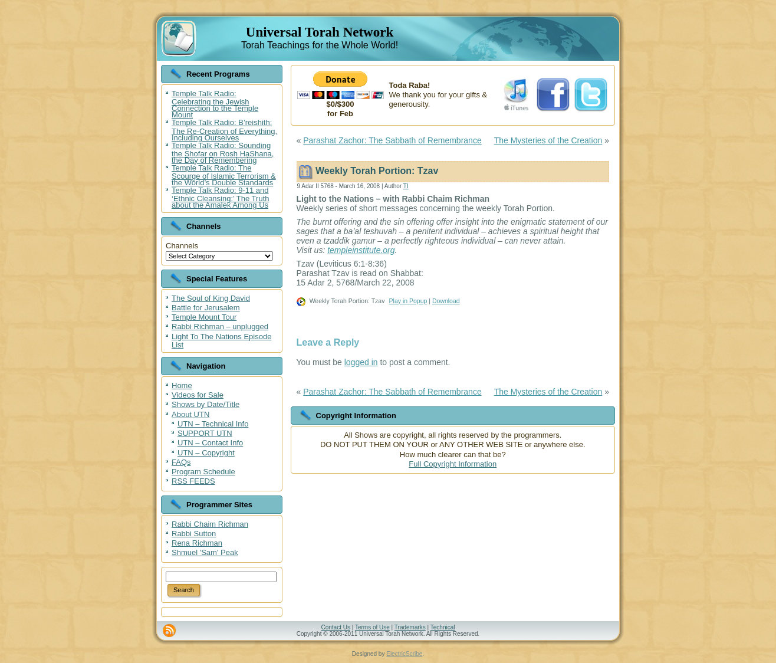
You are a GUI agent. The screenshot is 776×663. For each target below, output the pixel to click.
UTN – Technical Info (212, 423)
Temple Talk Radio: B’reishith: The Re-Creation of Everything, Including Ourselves (224, 130)
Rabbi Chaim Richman (210, 524)
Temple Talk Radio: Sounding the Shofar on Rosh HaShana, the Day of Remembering (223, 153)
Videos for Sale (197, 394)
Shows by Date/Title (205, 404)
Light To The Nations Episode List (221, 340)
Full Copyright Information (452, 463)
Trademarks (410, 627)
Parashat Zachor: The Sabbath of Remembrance (392, 140)
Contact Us (335, 627)
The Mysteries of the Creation (548, 140)
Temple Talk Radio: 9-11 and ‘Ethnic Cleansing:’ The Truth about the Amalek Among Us (220, 197)
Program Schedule (203, 471)
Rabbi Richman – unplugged (220, 326)
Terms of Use (372, 627)
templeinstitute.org (360, 250)
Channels (182, 245)
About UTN (190, 414)
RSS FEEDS (193, 481)
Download (446, 300)
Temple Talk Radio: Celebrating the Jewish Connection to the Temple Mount (215, 104)
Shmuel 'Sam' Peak (205, 552)
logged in (361, 362)
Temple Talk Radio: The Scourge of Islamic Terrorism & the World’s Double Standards (224, 175)
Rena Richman (197, 543)
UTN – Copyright (206, 452)
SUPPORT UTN (204, 433)
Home (182, 385)
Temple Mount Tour (204, 317)
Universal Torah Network (319, 32)
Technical (442, 627)
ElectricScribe (404, 654)
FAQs (181, 462)
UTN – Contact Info (210, 442)
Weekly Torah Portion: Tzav (376, 171)
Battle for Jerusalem (206, 307)
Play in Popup (408, 300)
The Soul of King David (211, 298)
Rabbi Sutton (194, 533)
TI (406, 186)
